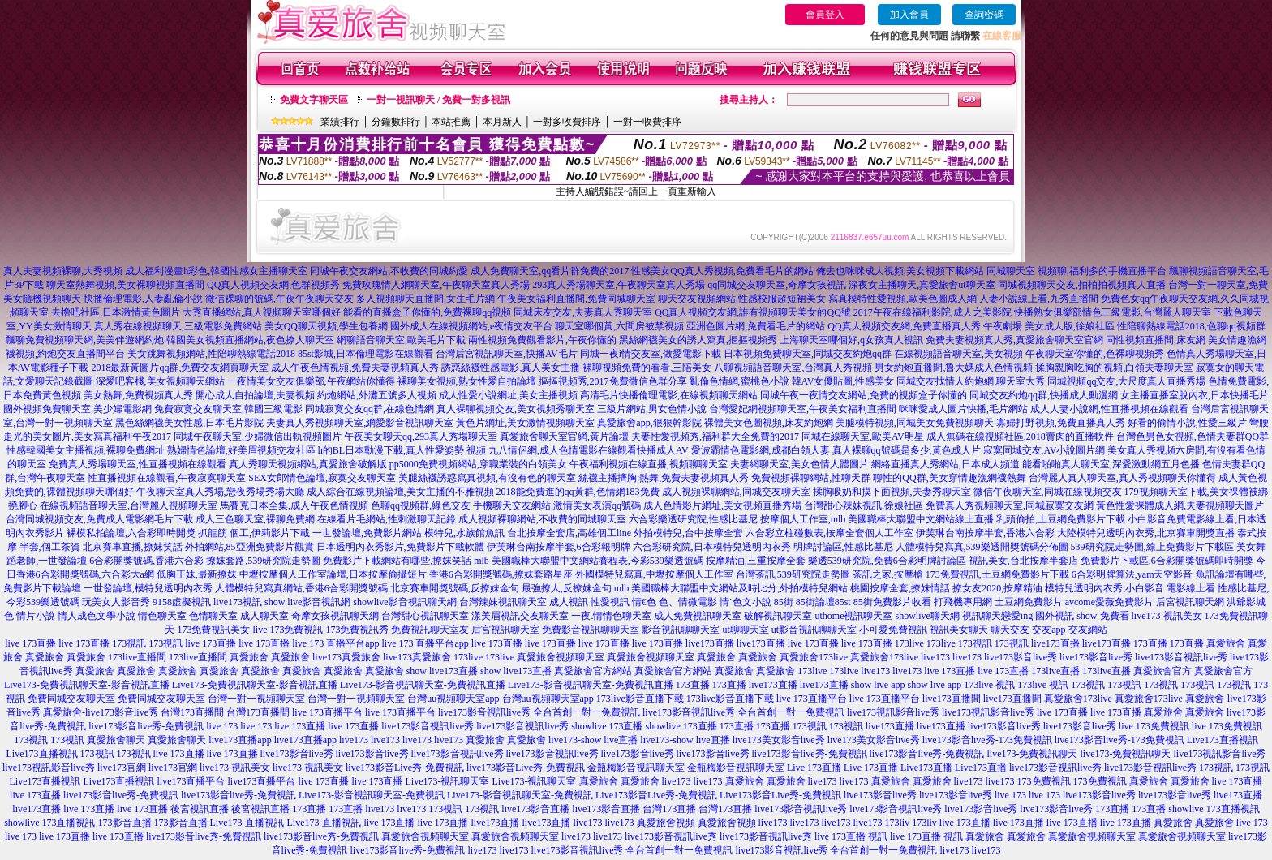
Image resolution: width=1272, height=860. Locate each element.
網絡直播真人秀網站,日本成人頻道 (945, 464)
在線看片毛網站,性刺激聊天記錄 (386, 519)
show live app (878, 684)
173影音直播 (125, 822)
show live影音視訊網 (307, 602)
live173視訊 (237, 602)
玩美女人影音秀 (116, 602)
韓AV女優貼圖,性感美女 (843, 381)
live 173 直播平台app (335, 643)
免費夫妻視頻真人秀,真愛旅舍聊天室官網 (1014, 340)
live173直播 (709, 643)
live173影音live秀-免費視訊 (146, 726)
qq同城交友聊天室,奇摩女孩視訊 (776, 284)
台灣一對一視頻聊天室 (256, 698)
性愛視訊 (610, 602)
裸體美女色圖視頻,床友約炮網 (768, 422)
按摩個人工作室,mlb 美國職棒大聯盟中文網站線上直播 (877, 519)
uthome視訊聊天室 (853, 615)
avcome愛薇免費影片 (1109, 602)
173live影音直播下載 (640, 698)
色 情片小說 (29, 615)
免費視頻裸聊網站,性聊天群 (810, 478)
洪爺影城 (1246, 602)
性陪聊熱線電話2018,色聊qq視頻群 (1191, 326)
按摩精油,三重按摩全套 (756, 560)
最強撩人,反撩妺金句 (567, 588)
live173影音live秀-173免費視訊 (987, 740)
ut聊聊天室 (745, 629)
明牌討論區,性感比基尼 (843, 547)
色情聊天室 (213, 615)
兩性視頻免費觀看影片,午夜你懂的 (542, 340)
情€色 (644, 602)
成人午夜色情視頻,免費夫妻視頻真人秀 (355, 367)
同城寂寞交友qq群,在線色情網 (369, 409)
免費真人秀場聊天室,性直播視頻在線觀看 (137, 464)
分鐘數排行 (396, 121)
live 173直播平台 (811, 698)
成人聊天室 (264, 615)
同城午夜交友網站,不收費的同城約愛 (389, 271)
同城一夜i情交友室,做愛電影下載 (650, 353)
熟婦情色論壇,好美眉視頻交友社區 (241, 450)
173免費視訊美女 (213, 629)
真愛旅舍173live (814, 657)
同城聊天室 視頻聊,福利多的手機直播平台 (1076, 271)
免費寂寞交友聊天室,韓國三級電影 (228, 409)
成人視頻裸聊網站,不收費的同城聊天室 (542, 519)
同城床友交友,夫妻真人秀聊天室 (583, 312)
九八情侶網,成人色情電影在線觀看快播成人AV (588, 450)
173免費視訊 (1044, 781)
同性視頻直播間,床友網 (1155, 340)
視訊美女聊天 (959, 629)
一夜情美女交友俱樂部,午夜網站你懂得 (311, 381)
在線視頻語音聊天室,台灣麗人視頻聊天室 (128, 505)
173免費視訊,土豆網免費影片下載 (997, 574)
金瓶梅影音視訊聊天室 (636, 767)
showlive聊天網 (927, 615)
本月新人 (502, 121)
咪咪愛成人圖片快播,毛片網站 (963, 409)
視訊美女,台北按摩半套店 (1023, 560)
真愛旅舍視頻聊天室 (560, 657)
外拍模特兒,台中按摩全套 (688, 533)
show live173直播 (442, 671)
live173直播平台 (191, 781)
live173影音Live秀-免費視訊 (405, 767)
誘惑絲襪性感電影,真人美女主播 (510, 367)
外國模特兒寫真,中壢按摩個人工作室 (654, 574)
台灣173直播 (669, 809)
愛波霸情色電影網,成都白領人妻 (760, 450)
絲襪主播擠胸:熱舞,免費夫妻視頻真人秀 (663, 478)
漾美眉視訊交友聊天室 (520, 615)
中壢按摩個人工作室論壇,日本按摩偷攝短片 (333, 574)
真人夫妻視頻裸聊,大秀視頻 (62, 271)
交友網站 (1087, 629)
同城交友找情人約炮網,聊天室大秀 (970, 381)
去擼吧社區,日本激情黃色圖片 (115, 312)
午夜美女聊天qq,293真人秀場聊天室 (420, 436)
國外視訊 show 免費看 (1081, 615)
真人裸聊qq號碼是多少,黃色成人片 (906, 450)
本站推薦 (451, 121)
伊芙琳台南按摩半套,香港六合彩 (985, 533)
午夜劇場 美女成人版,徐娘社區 (1049, 326)
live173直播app (239, 740)
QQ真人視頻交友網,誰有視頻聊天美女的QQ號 (753, 312)
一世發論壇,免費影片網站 (367, 533)
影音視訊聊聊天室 (681, 629)
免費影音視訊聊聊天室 (590, 629)
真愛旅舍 (1225, 643)
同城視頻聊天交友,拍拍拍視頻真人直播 (1082, 284)
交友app (1048, 629)
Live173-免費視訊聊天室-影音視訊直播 (87, 684)
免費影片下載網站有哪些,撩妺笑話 (397, 560)
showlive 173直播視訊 (1213, 809)
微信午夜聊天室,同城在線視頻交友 (1047, 491)
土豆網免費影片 (1029, 602)
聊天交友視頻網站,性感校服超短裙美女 (742, 298)
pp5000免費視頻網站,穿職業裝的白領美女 (478, 464)
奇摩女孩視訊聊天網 (335, 615)
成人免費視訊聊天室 (697, 615)
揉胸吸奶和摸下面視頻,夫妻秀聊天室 (892, 491)
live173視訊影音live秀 (893, 712)
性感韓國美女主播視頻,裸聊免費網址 (85, 450)
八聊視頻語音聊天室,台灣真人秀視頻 (793, 367)
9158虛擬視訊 (182, 602)
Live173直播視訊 (1222, 740)
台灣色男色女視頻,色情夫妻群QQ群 (1192, 436)
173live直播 (1055, 671)
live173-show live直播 (593, 740)
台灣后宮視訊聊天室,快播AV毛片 (507, 353)
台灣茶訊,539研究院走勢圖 (793, 574)
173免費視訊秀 (357, 629)
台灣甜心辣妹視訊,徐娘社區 (863, 505)
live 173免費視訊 (287, 629)
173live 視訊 (989, 684)
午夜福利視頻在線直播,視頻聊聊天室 (648, 464)
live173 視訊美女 (1167, 615)
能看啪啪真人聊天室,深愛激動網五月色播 (1111, 464)
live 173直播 (30, 643)
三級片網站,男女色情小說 (652, 409)
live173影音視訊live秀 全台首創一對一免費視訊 (539, 712)
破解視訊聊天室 (778, 615)
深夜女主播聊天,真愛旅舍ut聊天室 (922, 284)
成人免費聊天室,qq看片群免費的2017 (550, 271)
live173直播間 (951, 698)
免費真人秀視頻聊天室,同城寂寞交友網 (1010, 505)
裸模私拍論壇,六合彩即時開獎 (131, 533)
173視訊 (129, 643)
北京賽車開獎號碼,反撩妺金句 (454, 588)
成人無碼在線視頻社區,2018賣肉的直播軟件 (1020, 436)
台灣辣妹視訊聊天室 (503, 602)
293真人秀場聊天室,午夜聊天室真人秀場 (618, 284)
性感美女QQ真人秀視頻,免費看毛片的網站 (722, 271)
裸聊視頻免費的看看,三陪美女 (646, 367)
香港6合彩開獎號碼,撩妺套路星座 (501, 574)
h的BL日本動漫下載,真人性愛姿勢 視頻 (402, 450)
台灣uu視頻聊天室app (453, 698)
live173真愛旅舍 (346, 657)
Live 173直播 (814, 767)
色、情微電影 (688, 602)
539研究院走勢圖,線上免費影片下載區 (1152, 547)
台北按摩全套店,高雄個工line (569, 533)
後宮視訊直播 (199, 809)
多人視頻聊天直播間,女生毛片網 (425, 298)
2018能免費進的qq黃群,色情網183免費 (578, 491)
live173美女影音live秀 (779, 740)
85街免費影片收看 (892, 602)
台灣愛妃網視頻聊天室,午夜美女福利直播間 (802, 409)
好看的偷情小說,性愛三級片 (1187, 422)
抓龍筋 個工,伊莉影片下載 (254, 533)
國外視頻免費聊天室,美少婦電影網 (77, 409)
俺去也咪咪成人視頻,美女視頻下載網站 (900, 271)
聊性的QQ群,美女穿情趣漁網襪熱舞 (949, 478)
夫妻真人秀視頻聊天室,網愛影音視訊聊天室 (359, 422)
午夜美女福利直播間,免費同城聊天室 (576, 298)
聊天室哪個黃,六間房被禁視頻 (619, 326)
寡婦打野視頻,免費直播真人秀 (1060, 422)
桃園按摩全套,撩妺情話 (900, 588)
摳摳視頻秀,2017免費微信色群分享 (613, 381)
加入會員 (909, 14)
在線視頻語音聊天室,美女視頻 (958, 353)
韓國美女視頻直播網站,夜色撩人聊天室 (250, 340)
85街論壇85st (823, 602)
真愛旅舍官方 (1162, 671)
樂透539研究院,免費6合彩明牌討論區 (887, 560)
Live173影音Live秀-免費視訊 (656, 795)
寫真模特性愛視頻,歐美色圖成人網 (902, 298)
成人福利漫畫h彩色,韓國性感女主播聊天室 (216, 271)
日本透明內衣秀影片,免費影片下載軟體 (400, 547)
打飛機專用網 (963, 602)
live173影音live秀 (1020, 657)
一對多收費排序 (567, 121)
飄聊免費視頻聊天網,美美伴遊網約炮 (85, 340)
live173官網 (121, 767)
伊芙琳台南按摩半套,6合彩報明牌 (558, 547)
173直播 (1150, 643)
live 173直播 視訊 (850, 836)
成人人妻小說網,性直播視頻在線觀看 (1109, 409)
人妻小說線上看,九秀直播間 (1038, 298)
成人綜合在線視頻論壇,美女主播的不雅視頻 (400, 491)
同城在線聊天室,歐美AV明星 (862, 436)
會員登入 (825, 14)
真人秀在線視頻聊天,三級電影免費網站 (178, 326)
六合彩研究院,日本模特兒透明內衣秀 (712, 547)
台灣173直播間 (192, 712)
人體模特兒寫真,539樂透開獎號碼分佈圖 (982, 547)
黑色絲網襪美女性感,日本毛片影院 (189, 422)
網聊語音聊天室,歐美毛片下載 (401, 340)
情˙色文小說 (745, 602)
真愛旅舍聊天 (116, 740)
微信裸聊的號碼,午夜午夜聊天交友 (279, 298)
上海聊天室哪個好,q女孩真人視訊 (851, 340)
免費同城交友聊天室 (71, 698)
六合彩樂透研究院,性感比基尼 (693, 519)
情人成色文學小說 (96, 615)
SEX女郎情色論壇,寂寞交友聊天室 (322, 478)
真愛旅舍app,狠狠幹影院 (649, 422)
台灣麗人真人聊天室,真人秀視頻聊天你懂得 (1122, 478)
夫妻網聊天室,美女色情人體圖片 (799, 464)
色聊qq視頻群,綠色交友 (421, 505)
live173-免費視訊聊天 (1031, 753)
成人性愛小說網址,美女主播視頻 (508, 395)
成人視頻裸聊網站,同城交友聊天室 (736, 491)
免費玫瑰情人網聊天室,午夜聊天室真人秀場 (436, 284)
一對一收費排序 (647, 121)
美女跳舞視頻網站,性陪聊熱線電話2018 (211, 353)
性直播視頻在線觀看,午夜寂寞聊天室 (167, 478)
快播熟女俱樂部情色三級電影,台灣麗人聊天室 (1112, 312)
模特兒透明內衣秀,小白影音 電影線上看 (1130, 588)
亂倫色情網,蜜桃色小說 (739, 381)
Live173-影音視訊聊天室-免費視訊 (372, 795)
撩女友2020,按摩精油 (997, 588)
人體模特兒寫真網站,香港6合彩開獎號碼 (301, 588)
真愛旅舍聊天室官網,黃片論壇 (564, 436)
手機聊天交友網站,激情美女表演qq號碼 (557, 505)
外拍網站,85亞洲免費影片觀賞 (249, 547)
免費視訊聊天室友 (430, 629)
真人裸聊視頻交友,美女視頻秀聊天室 (515, 409)
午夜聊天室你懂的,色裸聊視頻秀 (1094, 353)
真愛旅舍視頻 (666, 822)
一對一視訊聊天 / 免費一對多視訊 (438, 99)
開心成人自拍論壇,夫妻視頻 (255, 395)
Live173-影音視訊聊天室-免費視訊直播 (422, 684)
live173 (935, 657)
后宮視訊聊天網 (1190, 602)
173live (909, 643)
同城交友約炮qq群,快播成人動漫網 (1043, 395)
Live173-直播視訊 (247, 822)
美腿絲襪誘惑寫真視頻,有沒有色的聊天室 (487, 478)
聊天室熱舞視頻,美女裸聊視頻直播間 (125, 284)
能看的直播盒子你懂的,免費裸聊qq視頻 (427, 312)
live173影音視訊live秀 (1181, 657)
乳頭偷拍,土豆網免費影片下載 (1060, 519)
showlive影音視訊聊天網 (404, 602)
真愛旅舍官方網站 (593, 671)
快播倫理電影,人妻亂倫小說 (143, 298)
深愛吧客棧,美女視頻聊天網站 (160, 381)
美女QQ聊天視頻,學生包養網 (326, 326)
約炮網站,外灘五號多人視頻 (376, 395)
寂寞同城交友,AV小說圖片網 (1044, 450)
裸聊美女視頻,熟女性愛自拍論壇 (467, 381)
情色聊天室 (162, 615)
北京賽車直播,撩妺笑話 (133, 547)
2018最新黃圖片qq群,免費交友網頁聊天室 (180, 367)
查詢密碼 (984, 14)
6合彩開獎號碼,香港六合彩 (146, 560)
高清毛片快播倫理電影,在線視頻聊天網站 (669, 395)
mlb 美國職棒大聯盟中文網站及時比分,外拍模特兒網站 (731, 588)
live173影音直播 (535, 809)
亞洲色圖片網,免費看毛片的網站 (755, 326)
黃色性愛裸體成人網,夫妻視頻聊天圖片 (1180, 505)
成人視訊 (568, 602)
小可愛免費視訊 (893, 629)
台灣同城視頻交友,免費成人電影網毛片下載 (99, 519)
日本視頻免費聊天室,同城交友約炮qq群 (808, 353)
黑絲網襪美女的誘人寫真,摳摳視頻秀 (698, 340)
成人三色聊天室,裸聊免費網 (255, 519)
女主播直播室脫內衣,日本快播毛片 (1194, 395)
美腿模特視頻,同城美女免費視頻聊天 (915, 422)
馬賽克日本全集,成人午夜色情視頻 (294, 505)
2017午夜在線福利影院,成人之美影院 (932, 312)
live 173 (222, 726)
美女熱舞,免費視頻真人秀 (138, 395)
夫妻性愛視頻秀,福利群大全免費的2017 (715, 436)
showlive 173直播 (606, 726)
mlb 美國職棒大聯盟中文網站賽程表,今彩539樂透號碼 (588, 560)
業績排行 (339, 121)
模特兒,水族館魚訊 (464, 533)
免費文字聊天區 (314, 99)
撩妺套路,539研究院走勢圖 (263, 560)
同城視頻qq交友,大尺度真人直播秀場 (1126, 381)
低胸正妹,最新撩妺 (197, 574)
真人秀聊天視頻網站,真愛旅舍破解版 (308, 464)
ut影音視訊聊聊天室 (814, 629)
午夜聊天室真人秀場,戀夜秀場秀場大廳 (220, 491)
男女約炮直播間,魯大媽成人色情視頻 (953, 367)
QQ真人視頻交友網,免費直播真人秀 (903, 326)
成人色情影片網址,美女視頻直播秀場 (722, 505)
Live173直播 (926, 767)
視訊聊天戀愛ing (997, 615)
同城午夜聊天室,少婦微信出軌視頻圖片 (258, 436)
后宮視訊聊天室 (505, 629)
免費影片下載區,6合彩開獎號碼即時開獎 (1167, 560)
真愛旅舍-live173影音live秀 (100, 712)
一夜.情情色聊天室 (611, 615)
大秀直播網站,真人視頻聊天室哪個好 (262, 312)
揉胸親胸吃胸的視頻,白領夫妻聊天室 (1114, 367)
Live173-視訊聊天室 (448, 781)
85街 (783, 602)
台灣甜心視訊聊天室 (425, 615)
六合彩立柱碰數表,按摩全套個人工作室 (829, 533)
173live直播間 (137, 657)
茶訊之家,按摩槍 (888, 574)
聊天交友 (1010, 629)
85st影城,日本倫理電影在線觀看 (365, 353)
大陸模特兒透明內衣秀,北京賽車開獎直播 (1146, 533)
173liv (897, 822)
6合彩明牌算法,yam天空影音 (1132, 574)
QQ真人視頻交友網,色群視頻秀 (273, 284)
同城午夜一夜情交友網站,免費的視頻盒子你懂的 (863, 395)
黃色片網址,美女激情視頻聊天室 (525, 422)
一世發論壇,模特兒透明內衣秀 (148, 588)
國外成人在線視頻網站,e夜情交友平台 (471, 326)
